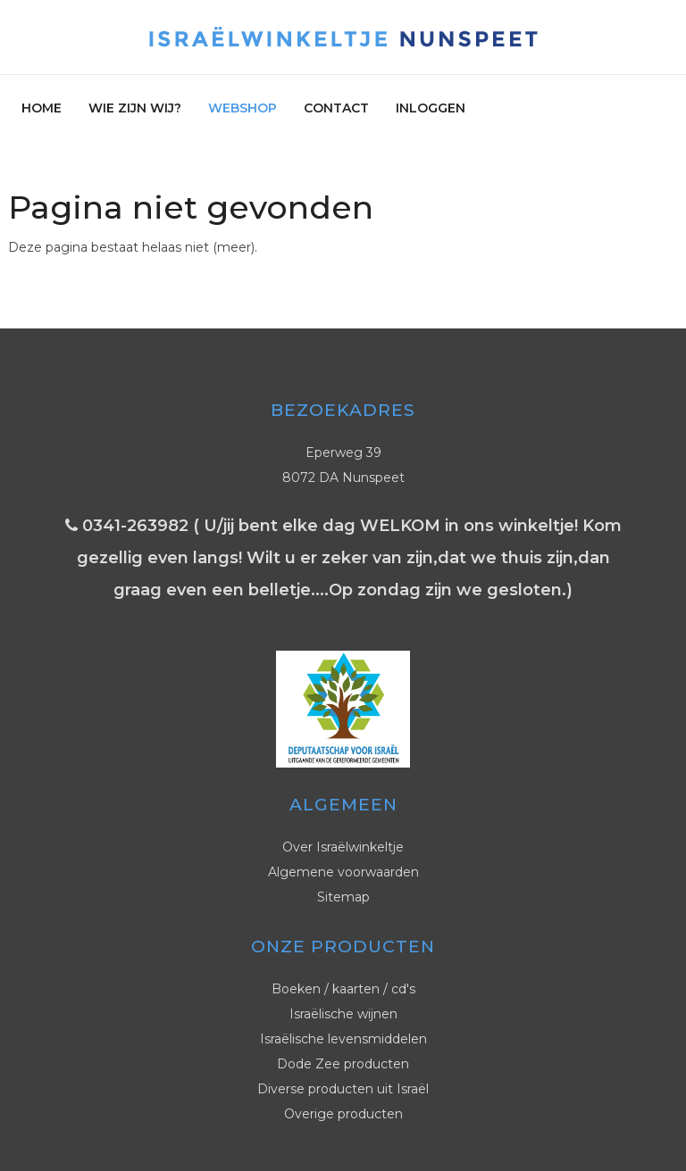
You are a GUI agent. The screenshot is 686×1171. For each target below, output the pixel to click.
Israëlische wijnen (343, 1014)
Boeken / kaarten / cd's (343, 989)
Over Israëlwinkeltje (343, 847)
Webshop (242, 108)
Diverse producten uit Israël (343, 1089)
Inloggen (430, 108)
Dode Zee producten (343, 1064)
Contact (336, 108)
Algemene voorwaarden (343, 872)
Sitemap (343, 897)
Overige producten (343, 1114)
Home (41, 108)
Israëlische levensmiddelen (343, 1039)
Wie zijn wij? (134, 108)
